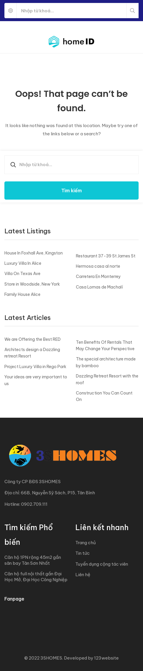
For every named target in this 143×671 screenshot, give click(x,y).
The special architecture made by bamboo (106, 362)
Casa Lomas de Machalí (99, 287)
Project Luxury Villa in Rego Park (35, 366)
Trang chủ (85, 542)
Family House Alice (22, 294)
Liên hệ (82, 574)
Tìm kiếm (71, 190)
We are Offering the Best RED (32, 339)
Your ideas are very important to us (35, 380)
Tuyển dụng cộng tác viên (101, 564)
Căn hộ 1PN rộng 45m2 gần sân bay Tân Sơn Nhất (32, 560)
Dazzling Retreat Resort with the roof (107, 379)
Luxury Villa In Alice (22, 263)
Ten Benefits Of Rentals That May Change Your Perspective (105, 345)
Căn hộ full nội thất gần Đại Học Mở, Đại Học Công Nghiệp (35, 576)
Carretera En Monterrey (98, 276)
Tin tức (82, 553)
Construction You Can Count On (104, 396)
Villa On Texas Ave (22, 273)
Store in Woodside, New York (32, 284)
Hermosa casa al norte (98, 266)
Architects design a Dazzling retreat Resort (32, 353)
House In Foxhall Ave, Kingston (33, 253)
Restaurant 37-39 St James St (105, 256)
